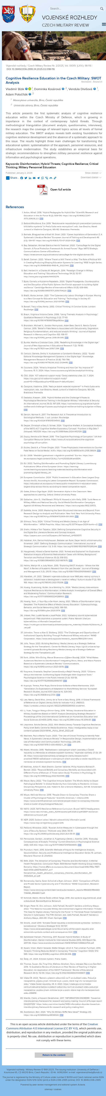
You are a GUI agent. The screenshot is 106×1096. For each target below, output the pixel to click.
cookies (57, 1089)
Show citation (93, 173)
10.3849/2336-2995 (91, 1080)
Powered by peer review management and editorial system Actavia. (53, 1084)
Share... (12, 178)
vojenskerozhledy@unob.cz (89, 1072)
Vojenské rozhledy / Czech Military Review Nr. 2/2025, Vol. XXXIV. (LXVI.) (44, 65)
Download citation (91, 177)
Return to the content (54, 1055)
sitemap (48, 1089)
